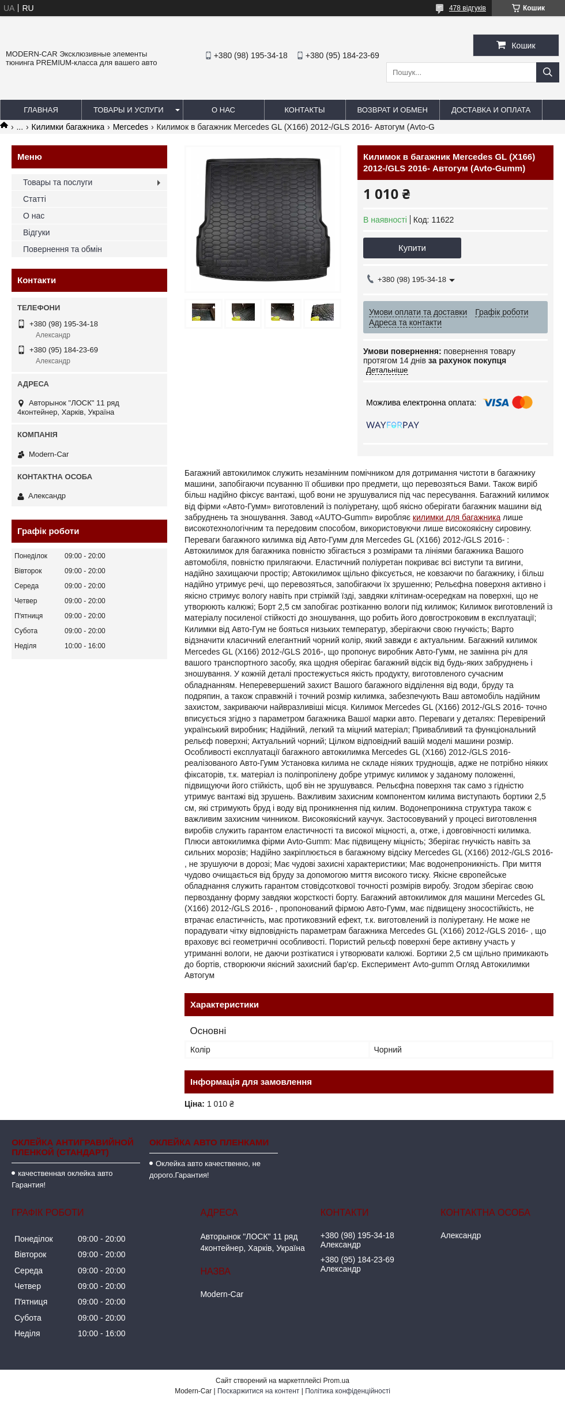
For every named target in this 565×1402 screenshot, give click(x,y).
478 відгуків (467, 8)
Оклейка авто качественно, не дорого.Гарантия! (205, 1169)
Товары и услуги (128, 110)
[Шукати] (547, 72)
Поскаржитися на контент (258, 1391)
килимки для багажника (456, 517)
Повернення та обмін (62, 249)
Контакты (304, 110)
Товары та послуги (57, 182)
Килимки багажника (68, 126)
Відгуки (36, 232)
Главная (41, 110)
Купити (412, 248)
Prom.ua (336, 1381)
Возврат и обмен (392, 110)
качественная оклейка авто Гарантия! (62, 1179)
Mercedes (130, 126)
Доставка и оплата (490, 110)
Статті (34, 199)
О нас (223, 110)
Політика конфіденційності (347, 1391)
